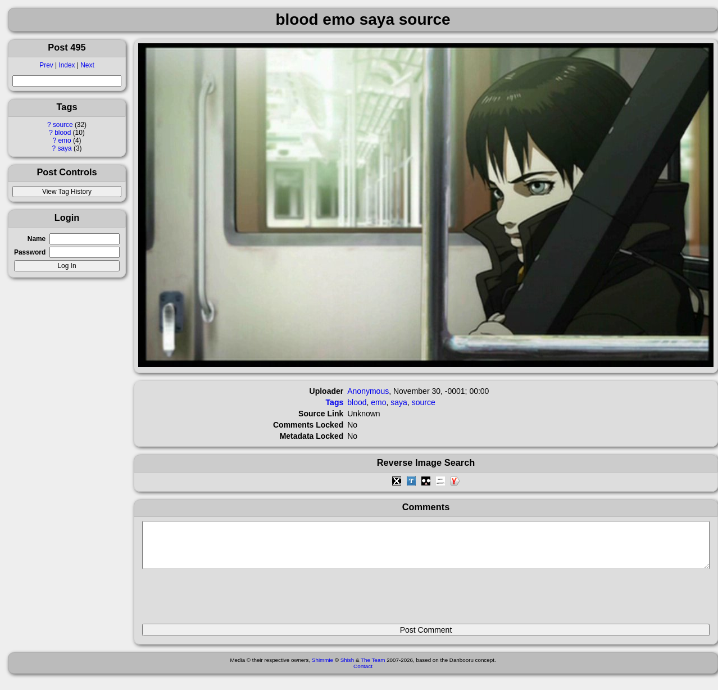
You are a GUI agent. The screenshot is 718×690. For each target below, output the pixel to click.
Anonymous (368, 391)
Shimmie (322, 668)
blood (62, 133)
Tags (335, 402)
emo (64, 140)
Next (87, 65)
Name (37, 239)
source (63, 125)
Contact (362, 674)
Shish (347, 668)
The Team (373, 668)
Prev (46, 65)
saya (64, 148)
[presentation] (227, 601)
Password (30, 252)
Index (66, 65)
